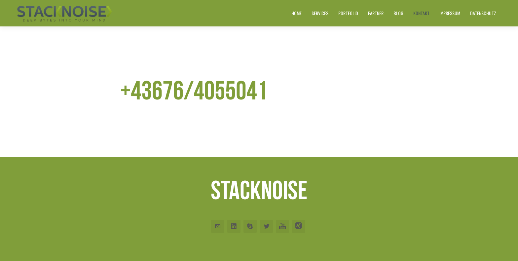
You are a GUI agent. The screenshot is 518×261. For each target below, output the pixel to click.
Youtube (282, 226)
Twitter (266, 226)
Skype (250, 226)
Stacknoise (259, 190)
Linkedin (233, 226)
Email (217, 226)
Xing (298, 226)
